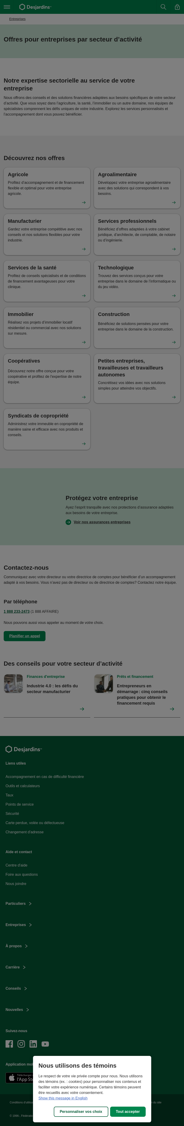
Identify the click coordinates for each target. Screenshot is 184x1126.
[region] (92, 1089)
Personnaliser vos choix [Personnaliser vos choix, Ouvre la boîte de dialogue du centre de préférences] (81, 1112)
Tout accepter (128, 1112)
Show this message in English (63, 1098)
